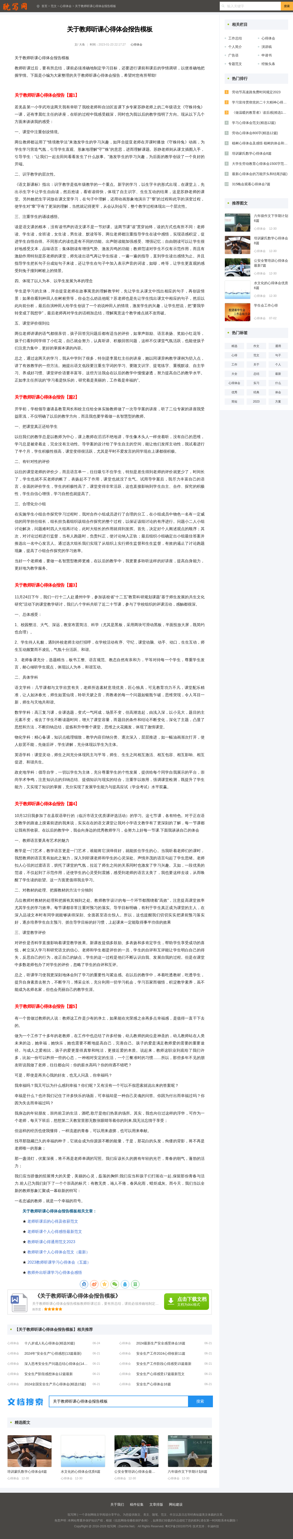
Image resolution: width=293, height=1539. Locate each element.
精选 (234, 346)
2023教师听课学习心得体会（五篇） (59, 1262)
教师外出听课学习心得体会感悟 (54, 1272)
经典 (256, 392)
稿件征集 (137, 1504)
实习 (256, 383)
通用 (278, 346)
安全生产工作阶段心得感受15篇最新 (163, 1364)
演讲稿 (267, 47)
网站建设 (176, 1504)
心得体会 (66, 6)
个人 (278, 364)
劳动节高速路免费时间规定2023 (256, 92)
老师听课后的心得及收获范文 (52, 1221)
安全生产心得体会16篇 (153, 1384)
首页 (44, 6)
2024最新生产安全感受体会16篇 (160, 1343)
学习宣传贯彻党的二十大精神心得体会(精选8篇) (260, 102)
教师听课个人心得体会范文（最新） (58, 1252)
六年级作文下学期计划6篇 (187, 1471)
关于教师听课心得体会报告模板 (95, 6)
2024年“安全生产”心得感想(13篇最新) (52, 1353)
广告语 (233, 55)
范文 (54, 6)
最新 (278, 373)
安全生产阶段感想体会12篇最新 (48, 1374)
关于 (256, 364)
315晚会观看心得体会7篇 (251, 184)
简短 (234, 401)
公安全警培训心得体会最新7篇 (136, 1471)
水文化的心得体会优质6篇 (80, 1471)
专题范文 (235, 64)
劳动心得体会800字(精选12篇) (255, 133)
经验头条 (268, 64)
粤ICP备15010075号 (178, 1526)
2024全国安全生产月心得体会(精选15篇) (55, 1384)
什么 (278, 383)
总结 (256, 373)
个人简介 (235, 47)
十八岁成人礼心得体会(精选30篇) (49, 1343)
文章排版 (156, 1504)
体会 (278, 392)
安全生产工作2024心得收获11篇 (160, 1353)
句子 (278, 355)
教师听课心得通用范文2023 (51, 1242)
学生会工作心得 (266, 305)
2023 (256, 401)
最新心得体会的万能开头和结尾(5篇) (259, 174)
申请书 (267, 55)
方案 (278, 401)
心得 (234, 355)
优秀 (234, 392)
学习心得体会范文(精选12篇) (254, 123)
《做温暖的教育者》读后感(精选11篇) (260, 112)
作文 (256, 346)
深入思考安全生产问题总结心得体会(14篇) (56, 1364)
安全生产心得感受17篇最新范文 (160, 1374)
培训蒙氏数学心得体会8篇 (27, 1471)
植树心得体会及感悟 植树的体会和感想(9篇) (260, 143)
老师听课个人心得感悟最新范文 (54, 1231)
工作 (234, 364)
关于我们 (117, 1504)
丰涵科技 (213, 1526)
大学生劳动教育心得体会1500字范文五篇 (260, 164)
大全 (234, 373)
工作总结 (235, 38)
